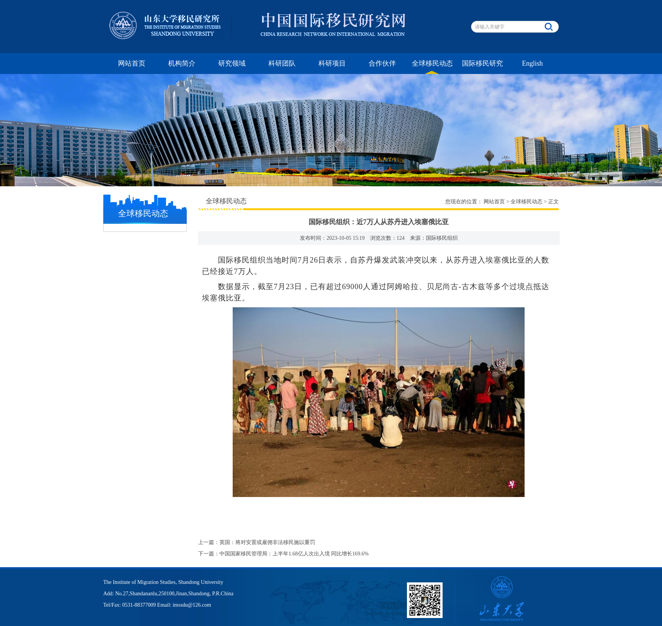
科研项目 (332, 63)
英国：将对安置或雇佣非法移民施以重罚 (267, 542)
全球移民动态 (432, 63)
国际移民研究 (482, 63)
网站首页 (131, 63)
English (532, 63)
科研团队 (282, 63)
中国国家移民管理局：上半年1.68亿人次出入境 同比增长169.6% (294, 554)
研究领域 (232, 63)
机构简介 (181, 63)
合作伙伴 (382, 63)
